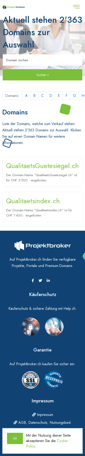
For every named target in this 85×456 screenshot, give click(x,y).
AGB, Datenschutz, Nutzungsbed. (43, 422)
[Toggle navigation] (76, 6)
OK (15, 438)
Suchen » (42, 75)
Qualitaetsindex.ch (33, 201)
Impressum (42, 414)
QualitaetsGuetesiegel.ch (42, 166)
